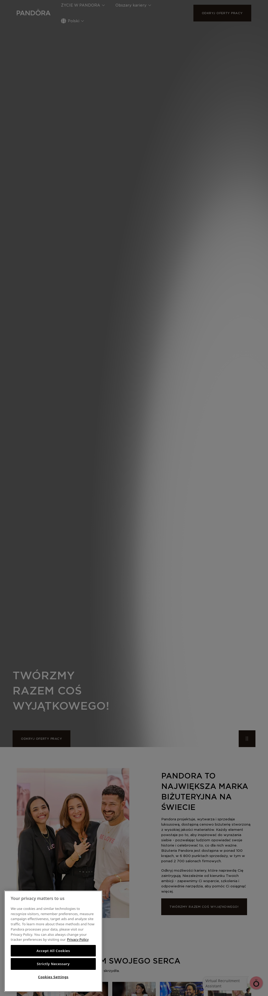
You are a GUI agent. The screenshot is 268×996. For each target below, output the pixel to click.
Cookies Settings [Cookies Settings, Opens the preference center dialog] (53, 977)
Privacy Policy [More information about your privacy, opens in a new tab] (78, 939)
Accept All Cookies (53, 950)
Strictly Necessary (53, 963)
